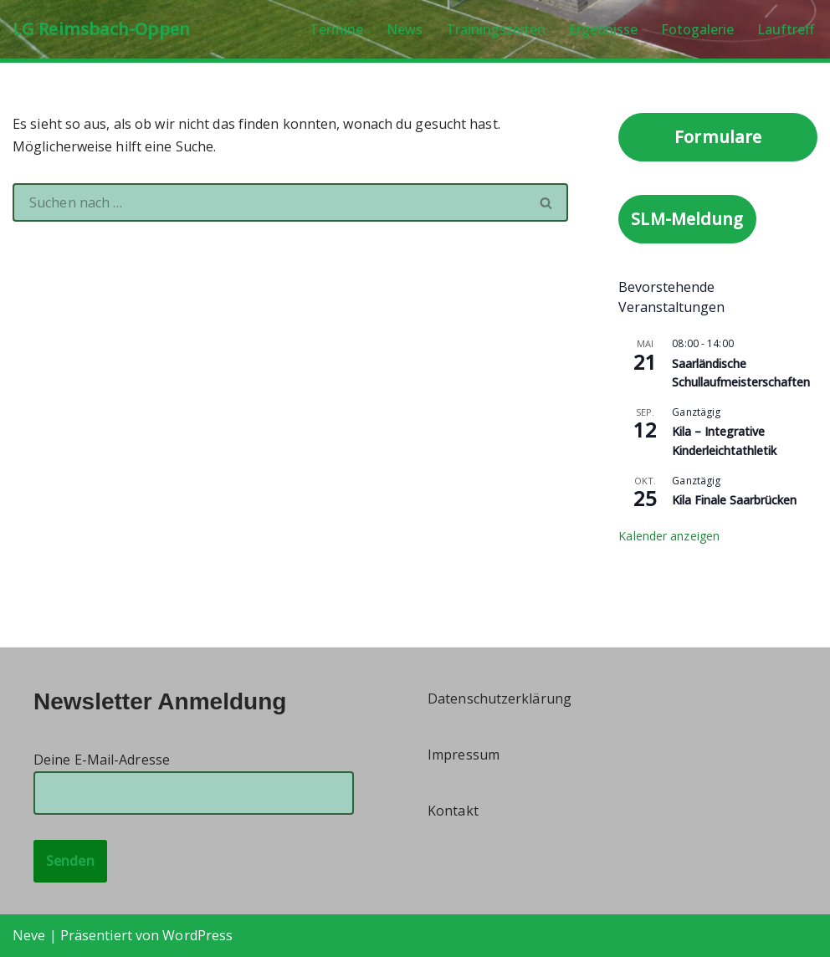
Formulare (717, 136)
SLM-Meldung (687, 218)
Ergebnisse (603, 29)
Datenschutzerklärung (499, 698)
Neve (29, 935)
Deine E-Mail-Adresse (193, 775)
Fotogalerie (697, 29)
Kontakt (453, 810)
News (405, 29)
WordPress (197, 935)
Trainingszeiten (496, 29)
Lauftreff (785, 29)
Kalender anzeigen (669, 536)
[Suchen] (269, 202)
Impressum (464, 754)
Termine (336, 29)
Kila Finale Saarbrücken (734, 500)
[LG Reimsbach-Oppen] (101, 29)
